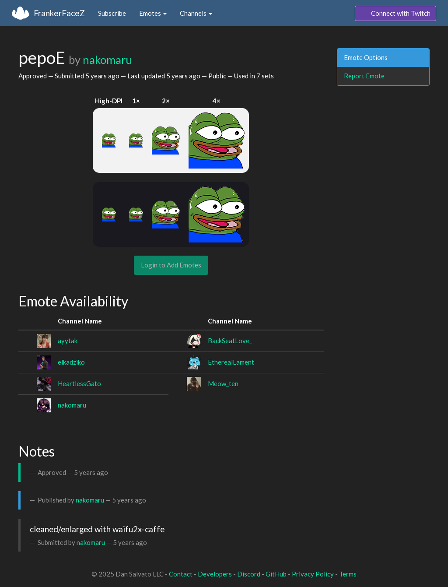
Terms (348, 574)
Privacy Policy (313, 574)
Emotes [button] (153, 13)
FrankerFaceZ (59, 13)
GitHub (276, 574)
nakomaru (107, 59)
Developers (215, 574)
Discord (248, 574)
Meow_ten (223, 383)
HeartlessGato (79, 383)
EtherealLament (231, 362)
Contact (180, 574)
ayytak (67, 340)
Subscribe (112, 13)
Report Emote (364, 76)
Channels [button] (196, 13)
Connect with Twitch (395, 13)
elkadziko (71, 362)
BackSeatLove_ (230, 340)
